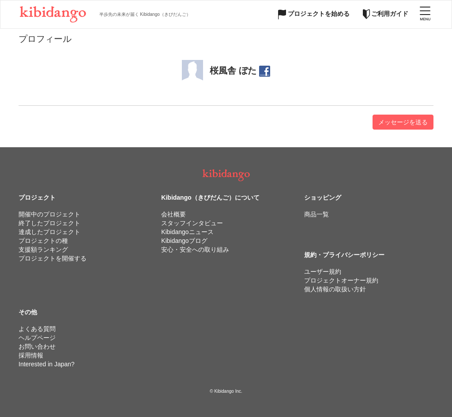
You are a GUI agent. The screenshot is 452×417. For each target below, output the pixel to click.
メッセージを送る (403, 122)
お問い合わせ (37, 346)
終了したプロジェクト (49, 223)
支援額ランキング (43, 249)
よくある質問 (37, 328)
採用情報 (31, 355)
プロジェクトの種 (43, 240)
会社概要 (173, 214)
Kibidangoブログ (184, 240)
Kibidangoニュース (187, 231)
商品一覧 (316, 214)
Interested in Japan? (47, 364)
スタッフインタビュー (192, 223)
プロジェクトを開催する (53, 258)
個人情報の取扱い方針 (335, 289)
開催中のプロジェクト (49, 214)
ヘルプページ (37, 337)
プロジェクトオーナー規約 (341, 280)
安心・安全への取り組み (195, 249)
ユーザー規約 (322, 271)
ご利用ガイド (386, 13)
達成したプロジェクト (49, 231)
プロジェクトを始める (314, 13)
